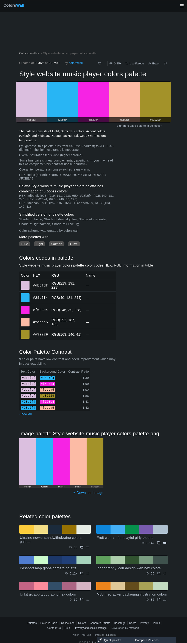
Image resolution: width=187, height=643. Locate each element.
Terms (156, 623)
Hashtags (119, 623)
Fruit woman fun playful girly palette (125, 537)
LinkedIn (111, 635)
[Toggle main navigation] (182, 6)
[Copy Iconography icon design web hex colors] (159, 573)
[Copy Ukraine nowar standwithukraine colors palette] (82, 547)
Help (67, 627)
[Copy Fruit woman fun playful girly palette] (159, 543)
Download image (87, 493)
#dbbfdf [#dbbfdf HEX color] (25, 282)
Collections (68, 623)
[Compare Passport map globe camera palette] (88, 573)
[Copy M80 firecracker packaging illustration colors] (159, 600)
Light (39, 244)
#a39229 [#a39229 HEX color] (25, 331)
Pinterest (99, 635)
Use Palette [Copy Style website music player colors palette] (134, 63)
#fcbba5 (40, 322)
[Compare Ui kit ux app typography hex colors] (88, 600)
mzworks (134, 627)
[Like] (99, 64)
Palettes (32, 623)
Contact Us (54, 627)
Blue (24, 244)
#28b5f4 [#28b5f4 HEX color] (25, 294)
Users (132, 623)
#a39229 (40, 334)
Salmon (56, 244)
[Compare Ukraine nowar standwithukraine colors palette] (88, 547)
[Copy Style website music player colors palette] (78, 224)
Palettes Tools (49, 623)
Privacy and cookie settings (90, 627)
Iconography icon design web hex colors (129, 568)
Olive (74, 244)
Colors (13, 5)
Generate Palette (100, 623)
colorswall (76, 63)
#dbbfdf (40, 285)
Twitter (75, 635)
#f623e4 (40, 310)
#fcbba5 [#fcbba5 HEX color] (25, 319)
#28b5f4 (40, 297)
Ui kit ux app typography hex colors (48, 594)
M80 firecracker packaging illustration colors (132, 594)
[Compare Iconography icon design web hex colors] (165, 573)
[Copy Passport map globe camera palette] (82, 573)
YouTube (86, 635)
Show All (25, 414)
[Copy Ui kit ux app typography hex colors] (82, 600)
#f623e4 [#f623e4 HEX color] (25, 307)
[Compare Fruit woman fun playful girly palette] (165, 543)
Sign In (121, 125)
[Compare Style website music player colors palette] (166, 63)
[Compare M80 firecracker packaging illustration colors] (165, 600)
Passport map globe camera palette (48, 568)
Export (154, 63)
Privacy (144, 623)
